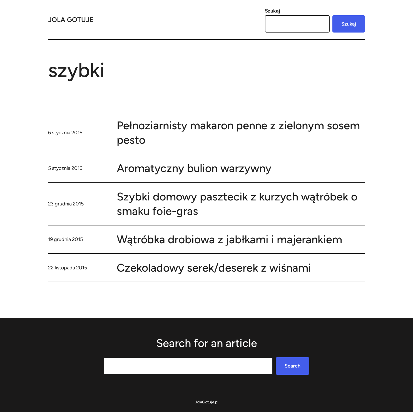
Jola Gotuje (70, 20)
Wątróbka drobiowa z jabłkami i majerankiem (229, 239)
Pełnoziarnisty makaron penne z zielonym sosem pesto (238, 133)
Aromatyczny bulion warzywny (194, 168)
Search (292, 366)
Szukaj (272, 11)
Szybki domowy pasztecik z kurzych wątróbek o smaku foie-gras (237, 204)
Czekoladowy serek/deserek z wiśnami (214, 267)
